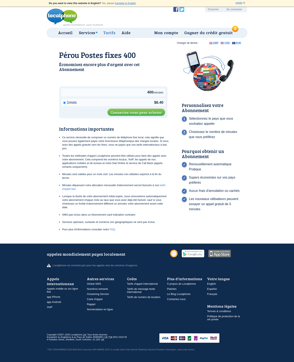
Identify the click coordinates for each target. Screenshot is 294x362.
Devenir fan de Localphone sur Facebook (175, 9)
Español (212, 288)
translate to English (125, 3)
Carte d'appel (95, 299)
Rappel (91, 304)
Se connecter (234, 9)
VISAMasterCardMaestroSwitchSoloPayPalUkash (195, 338)
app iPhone (53, 296)
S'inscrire (213, 9)
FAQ (112, 229)
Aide (125, 32)
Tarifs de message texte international (141, 290)
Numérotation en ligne (100, 309)
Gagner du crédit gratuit (208, 32)
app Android (54, 302)
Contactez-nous (176, 299)
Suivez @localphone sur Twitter (181, 9)
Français (212, 294)
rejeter (239, 2)
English (211, 283)
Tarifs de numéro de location (143, 297)
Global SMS (94, 283)
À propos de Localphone (181, 283)
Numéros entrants (97, 288)
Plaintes (171, 288)
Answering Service (98, 294)
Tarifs (109, 32)
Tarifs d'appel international (142, 283)
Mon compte (166, 32)
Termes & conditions (219, 311)
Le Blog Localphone (179, 294)
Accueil (65, 32)
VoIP (49, 307)
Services (87, 32)
